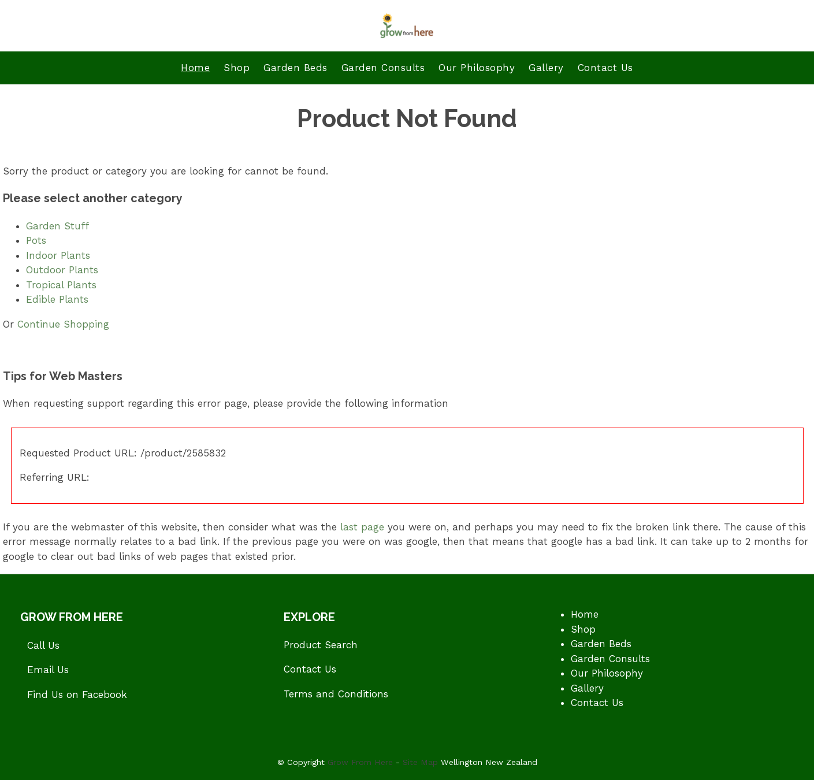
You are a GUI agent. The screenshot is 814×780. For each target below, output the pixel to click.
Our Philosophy (476, 67)
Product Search (321, 645)
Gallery (546, 67)
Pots (36, 240)
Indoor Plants (58, 255)
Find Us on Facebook (77, 694)
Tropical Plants (61, 285)
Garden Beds (295, 67)
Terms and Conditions (336, 694)
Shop (237, 67)
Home (195, 67)
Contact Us (605, 67)
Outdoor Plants (62, 270)
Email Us (48, 669)
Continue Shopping (63, 324)
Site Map (420, 762)
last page (362, 527)
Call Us (43, 645)
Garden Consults (383, 67)
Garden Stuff (57, 226)
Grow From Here (360, 762)
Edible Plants (57, 299)
